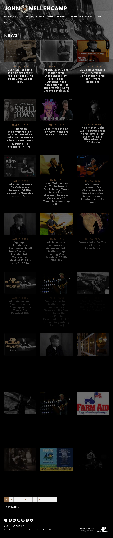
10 (50, 499)
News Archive (13, 507)
